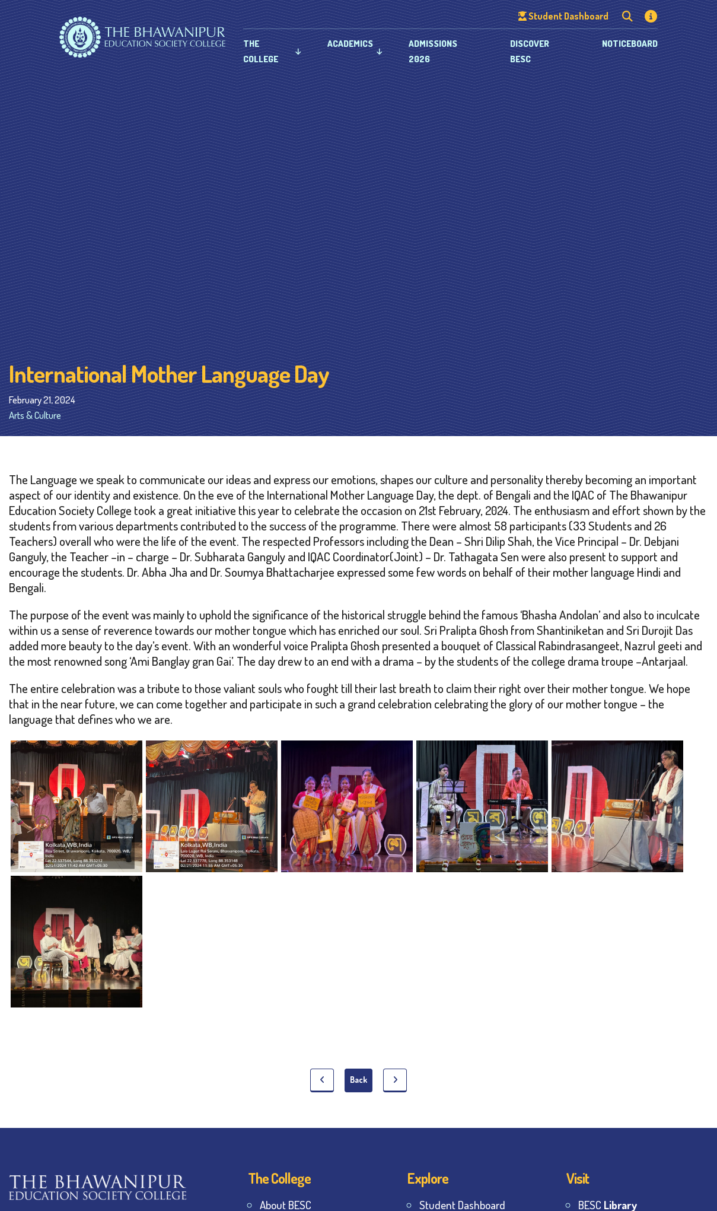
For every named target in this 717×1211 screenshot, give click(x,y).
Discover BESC (529, 51)
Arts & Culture (35, 415)
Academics (350, 43)
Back (358, 1080)
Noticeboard (630, 43)
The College (260, 51)
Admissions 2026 (433, 51)
